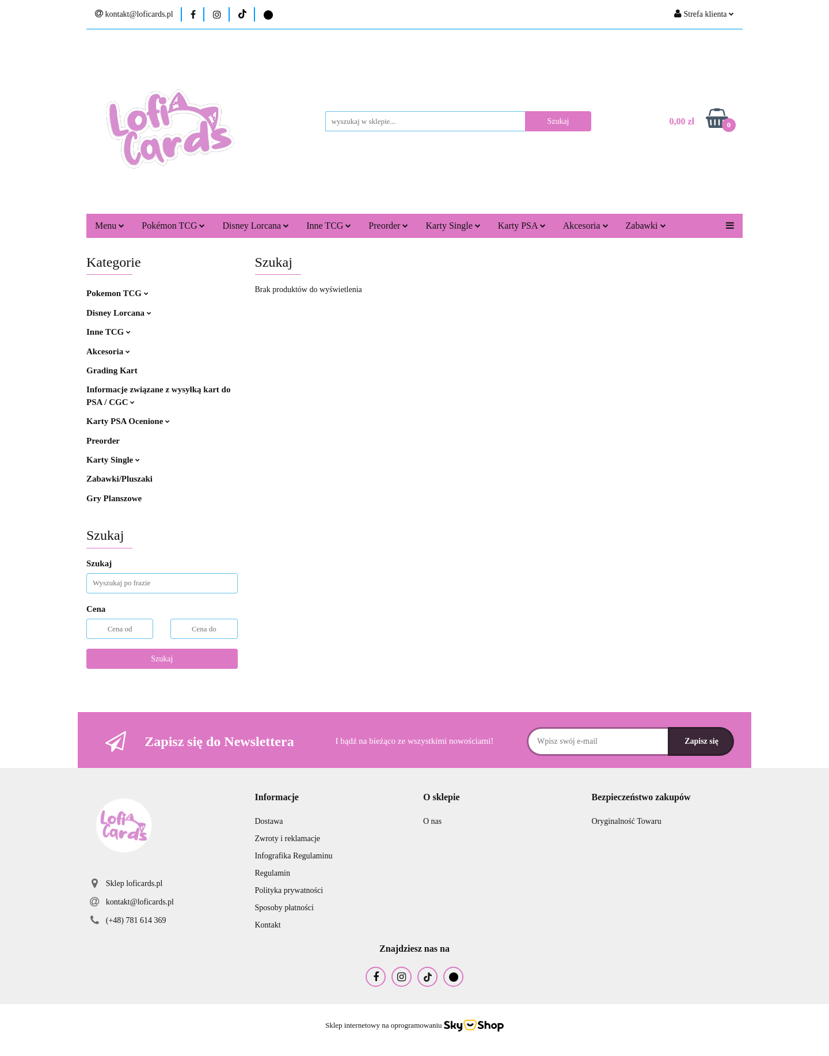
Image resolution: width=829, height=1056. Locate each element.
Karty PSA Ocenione (128, 421)
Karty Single (452, 225)
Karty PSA (522, 225)
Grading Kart (112, 370)
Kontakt (268, 925)
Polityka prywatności (289, 890)
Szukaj (162, 658)
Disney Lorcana (255, 225)
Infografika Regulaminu (294, 855)
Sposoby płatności (284, 907)
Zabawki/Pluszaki (119, 478)
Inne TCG (328, 225)
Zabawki (646, 225)
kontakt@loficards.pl (140, 902)
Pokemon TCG (117, 293)
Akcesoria (586, 225)
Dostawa (269, 821)
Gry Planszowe (114, 498)
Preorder (388, 225)
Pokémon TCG (173, 225)
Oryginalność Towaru (626, 821)
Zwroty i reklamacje (288, 838)
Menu (109, 225)
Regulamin (272, 873)
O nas (432, 821)
